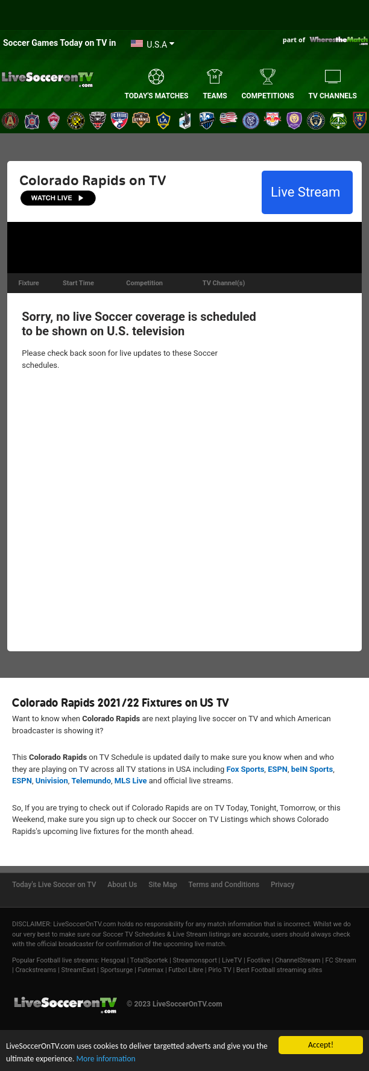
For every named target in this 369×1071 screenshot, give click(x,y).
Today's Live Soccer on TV (54, 884)
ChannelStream (297, 960)
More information (105, 1059)
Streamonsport (195, 960)
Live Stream (307, 192)
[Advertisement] (184, 246)
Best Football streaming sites (279, 970)
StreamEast (79, 970)
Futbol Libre (185, 970)
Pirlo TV (219, 970)
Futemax (151, 970)
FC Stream (340, 960)
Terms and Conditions (223, 884)
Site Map (162, 884)
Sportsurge (117, 970)
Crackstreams (35, 970)
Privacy (282, 884)
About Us (122, 884)
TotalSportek (149, 960)
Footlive (259, 960)
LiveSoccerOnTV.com (84, 924)
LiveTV (232, 960)
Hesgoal (113, 960)
